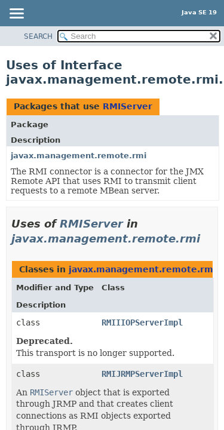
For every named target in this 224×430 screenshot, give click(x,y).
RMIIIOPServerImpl (142, 322)
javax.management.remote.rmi (78, 155)
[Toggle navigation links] (16, 14)
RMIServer (127, 106)
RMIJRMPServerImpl (142, 374)
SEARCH (38, 36)
